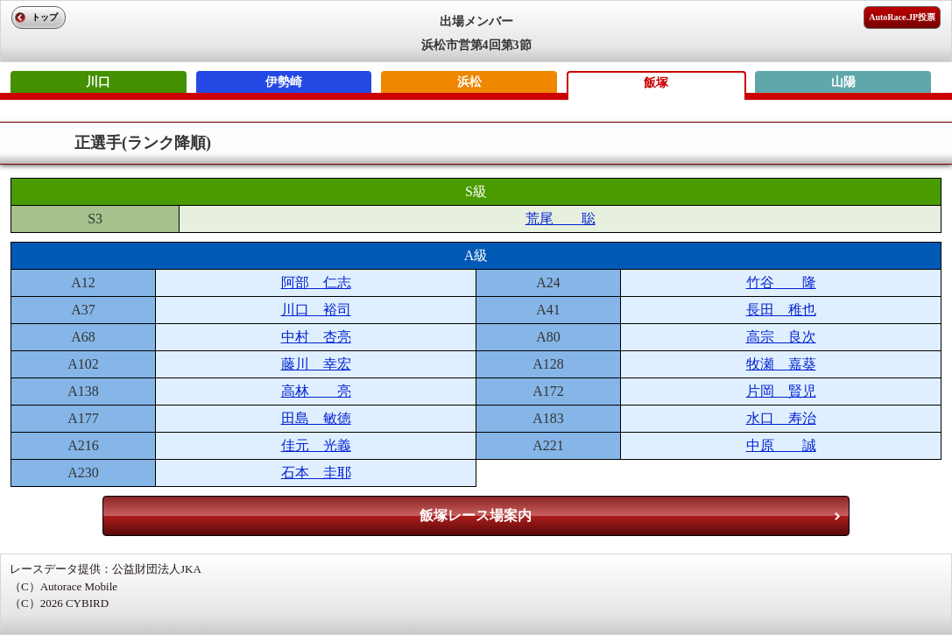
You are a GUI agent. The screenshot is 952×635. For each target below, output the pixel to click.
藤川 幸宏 (316, 363)
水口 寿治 (781, 418)
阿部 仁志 (316, 282)
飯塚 (656, 82)
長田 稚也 (781, 309)
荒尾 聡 (560, 218)
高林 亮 (316, 391)
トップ (45, 17)
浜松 (469, 81)
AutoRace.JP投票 (902, 17)
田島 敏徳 (316, 418)
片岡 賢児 (781, 391)
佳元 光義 (316, 445)
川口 (98, 81)
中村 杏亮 (316, 336)
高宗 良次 (781, 336)
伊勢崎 (283, 81)
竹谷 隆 (781, 282)
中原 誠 (781, 445)
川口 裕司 (316, 309)
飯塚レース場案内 (476, 515)
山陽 (843, 81)
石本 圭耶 (316, 472)
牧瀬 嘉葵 (781, 363)
